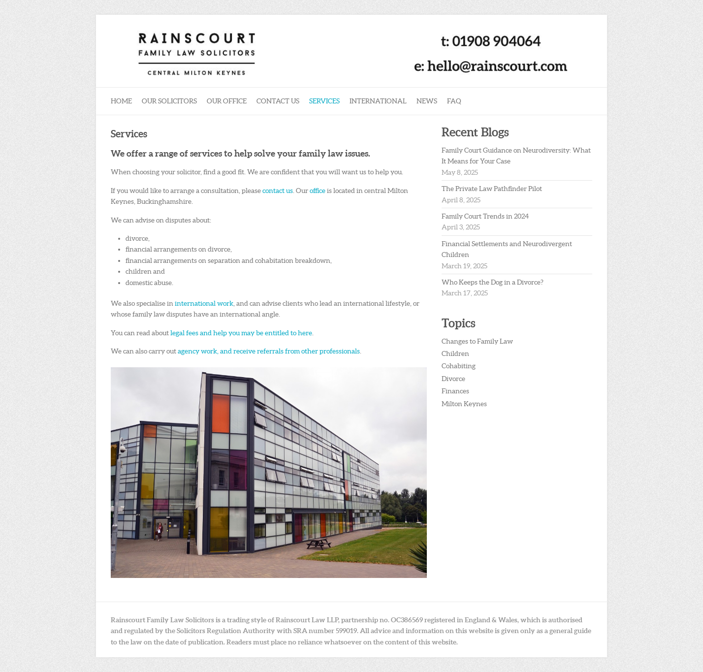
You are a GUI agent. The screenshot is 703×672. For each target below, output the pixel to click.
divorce (137, 238)
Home (121, 101)
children (139, 271)
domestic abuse (149, 283)
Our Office (227, 101)
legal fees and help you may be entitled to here (241, 333)
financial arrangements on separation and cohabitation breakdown (228, 260)
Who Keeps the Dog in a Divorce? (492, 282)
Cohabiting (459, 366)
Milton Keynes (464, 404)
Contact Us (277, 101)
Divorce (453, 379)
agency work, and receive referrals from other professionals (269, 351)
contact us (277, 190)
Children (455, 353)
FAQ (454, 101)
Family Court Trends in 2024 (485, 216)
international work (204, 303)
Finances (455, 391)
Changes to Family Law (477, 341)
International (378, 101)
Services (324, 101)
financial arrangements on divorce (178, 249)
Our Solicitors (169, 101)
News (426, 101)
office (318, 190)
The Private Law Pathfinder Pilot (492, 188)
